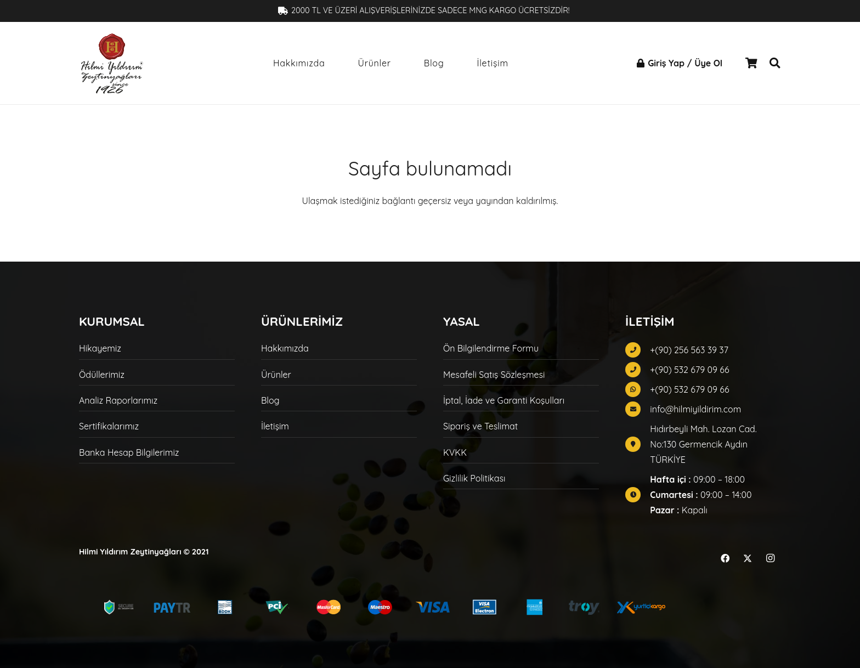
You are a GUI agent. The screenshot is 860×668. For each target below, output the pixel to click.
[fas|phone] (637, 350)
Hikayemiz (100, 348)
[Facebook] (725, 558)
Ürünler (276, 374)
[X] (748, 558)
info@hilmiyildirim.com (695, 409)
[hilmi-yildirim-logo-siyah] (112, 63)
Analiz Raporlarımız (118, 400)
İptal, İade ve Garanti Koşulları (503, 400)
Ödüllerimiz (102, 374)
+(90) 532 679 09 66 (689, 369)
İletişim (275, 426)
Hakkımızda (285, 348)
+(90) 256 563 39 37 (689, 349)
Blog (270, 400)
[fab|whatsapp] (637, 389)
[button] (774, 63)
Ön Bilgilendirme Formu (491, 348)
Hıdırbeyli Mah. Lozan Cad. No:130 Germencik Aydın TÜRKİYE (703, 444)
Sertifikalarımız (109, 426)
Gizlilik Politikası (474, 478)
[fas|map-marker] (637, 444)
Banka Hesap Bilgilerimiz (129, 452)
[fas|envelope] (637, 409)
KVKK (455, 452)
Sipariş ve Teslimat (480, 426)
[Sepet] (751, 63)
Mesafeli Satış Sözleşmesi (494, 374)
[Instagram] (770, 558)
